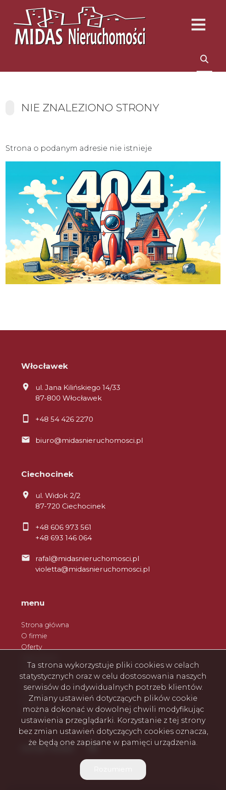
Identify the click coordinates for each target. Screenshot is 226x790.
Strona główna (45, 625)
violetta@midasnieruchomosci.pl (92, 569)
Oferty (31, 647)
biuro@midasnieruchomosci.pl (89, 440)
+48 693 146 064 (63, 537)
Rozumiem (113, 769)
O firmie (34, 636)
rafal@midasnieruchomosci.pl (87, 558)
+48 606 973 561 (63, 527)
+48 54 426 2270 (64, 419)
